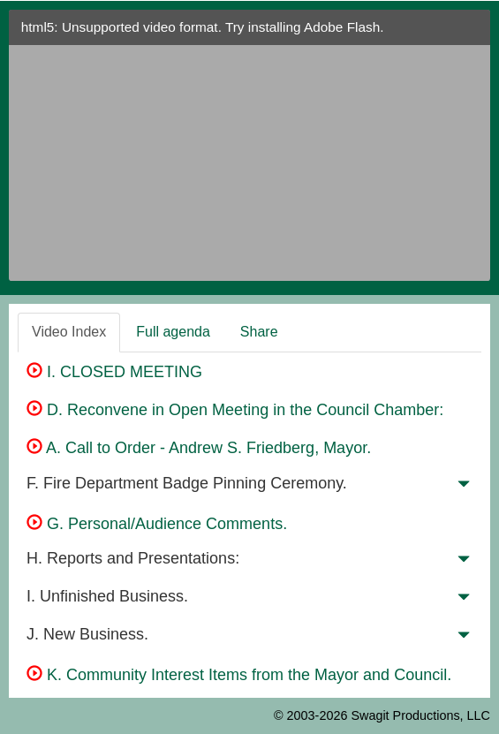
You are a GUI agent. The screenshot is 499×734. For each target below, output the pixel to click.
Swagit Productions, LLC (420, 715)
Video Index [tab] (69, 331)
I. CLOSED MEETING (114, 372)
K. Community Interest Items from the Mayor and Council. (238, 675)
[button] (463, 487)
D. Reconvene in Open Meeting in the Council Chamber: (234, 410)
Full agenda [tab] (173, 331)
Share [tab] (259, 331)
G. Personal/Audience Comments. (156, 524)
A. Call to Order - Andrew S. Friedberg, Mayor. (198, 448)
